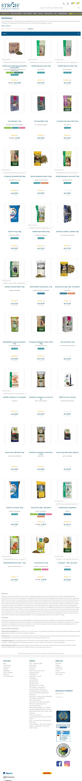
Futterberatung (34, 672)
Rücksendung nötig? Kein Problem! (40, 707)
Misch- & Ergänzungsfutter (20, 28)
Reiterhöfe (32, 667)
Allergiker (71, 631)
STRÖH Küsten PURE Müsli (9, 631)
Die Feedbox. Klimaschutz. (37, 687)
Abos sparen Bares (35, 700)
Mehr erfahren (6, 26)
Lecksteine (13, 626)
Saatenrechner (33, 683)
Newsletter (6, 671)
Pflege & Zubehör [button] (16, 13)
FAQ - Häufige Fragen (35, 663)
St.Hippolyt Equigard (7, 640)
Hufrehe (47, 642)
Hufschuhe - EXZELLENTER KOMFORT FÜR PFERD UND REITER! (40, 697)
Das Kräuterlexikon (35, 706)
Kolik (56, 615)
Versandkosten (43, 653)
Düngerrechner (34, 682)
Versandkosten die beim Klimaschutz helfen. (40, 717)
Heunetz (31, 626)
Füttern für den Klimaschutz (38, 704)
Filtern (41, 34)
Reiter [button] (40, 13)
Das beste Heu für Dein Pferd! (38, 691)
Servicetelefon (33, 680)
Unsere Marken (8, 672)
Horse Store (59, 674)
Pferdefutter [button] (5, 13)
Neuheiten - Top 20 (35, 676)
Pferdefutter (9, 28)
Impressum (6, 667)
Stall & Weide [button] (27, 13)
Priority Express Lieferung (37, 689)
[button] (68, 3)
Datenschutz (7, 665)
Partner (57, 671)
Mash (47, 645)
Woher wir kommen (35, 715)
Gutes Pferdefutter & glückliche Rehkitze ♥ (39, 694)
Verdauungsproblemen (40, 615)
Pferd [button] (35, 13)
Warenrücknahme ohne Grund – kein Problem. (40, 712)
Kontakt (5, 669)
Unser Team (59, 669)
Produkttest (32, 678)
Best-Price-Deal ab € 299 (36, 671)
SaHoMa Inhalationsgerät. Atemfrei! (40, 709)
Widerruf (6, 674)
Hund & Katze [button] (48, 13)
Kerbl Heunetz (5, 636)
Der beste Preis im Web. (36, 685)
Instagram (58, 667)
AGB (4, 663)
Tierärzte (32, 669)
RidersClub (32, 665)
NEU (55, 13)
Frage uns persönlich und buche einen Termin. (39, 727)
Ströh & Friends (60, 672)
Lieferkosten (33, 674)
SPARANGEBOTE (62, 13)
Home (2, 28)
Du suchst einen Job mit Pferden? (39, 702)
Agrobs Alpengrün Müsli (8, 645)
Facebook (58, 663)
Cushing (55, 642)
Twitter (57, 665)
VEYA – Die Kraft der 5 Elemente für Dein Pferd (40, 721)
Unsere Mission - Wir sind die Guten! (40, 724)
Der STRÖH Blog (8, 676)
